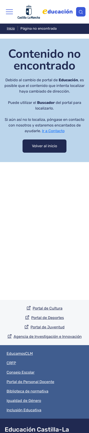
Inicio (11, 28)
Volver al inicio (44, 146)
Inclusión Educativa (24, 410)
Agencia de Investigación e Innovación (48, 336)
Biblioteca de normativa (27, 391)
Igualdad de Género (24, 400)
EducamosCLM (20, 353)
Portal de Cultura (47, 308)
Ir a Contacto (53, 131)
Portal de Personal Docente (30, 382)
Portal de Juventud (48, 327)
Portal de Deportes (47, 317)
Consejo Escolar (21, 372)
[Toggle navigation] (9, 12)
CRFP (11, 363)
